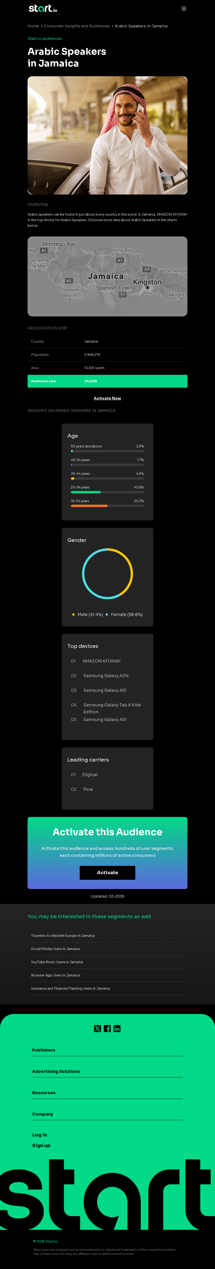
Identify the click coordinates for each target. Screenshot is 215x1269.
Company (42, 1114)
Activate (107, 873)
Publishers (43, 1050)
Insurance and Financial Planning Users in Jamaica (70, 988)
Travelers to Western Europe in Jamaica (63, 936)
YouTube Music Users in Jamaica (57, 962)
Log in (39, 1135)
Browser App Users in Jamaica (55, 975)
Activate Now (107, 398)
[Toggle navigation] (182, 8)
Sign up (41, 1145)
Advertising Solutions (56, 1071)
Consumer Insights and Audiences (77, 26)
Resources (43, 1092)
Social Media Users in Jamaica (55, 949)
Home (33, 26)
